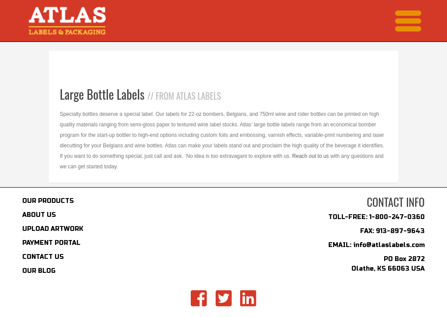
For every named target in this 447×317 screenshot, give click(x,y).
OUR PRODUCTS (48, 201)
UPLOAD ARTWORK (52, 229)
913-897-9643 (400, 231)
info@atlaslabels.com (389, 245)
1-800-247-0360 (397, 217)
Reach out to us (310, 156)
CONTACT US (43, 257)
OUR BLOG (38, 271)
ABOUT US (39, 215)
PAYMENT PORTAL (51, 243)
